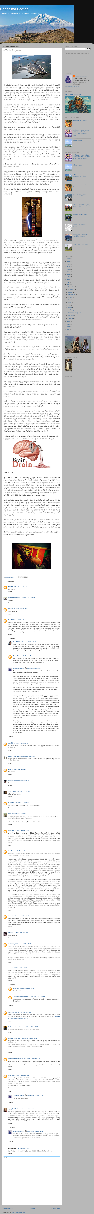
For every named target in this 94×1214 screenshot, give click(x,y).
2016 (68, 284)
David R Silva (17, 642)
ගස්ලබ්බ (10, 743)
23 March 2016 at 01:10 (28, 756)
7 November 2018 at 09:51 (28, 1109)
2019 (68, 277)
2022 (68, 269)
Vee (9, 851)
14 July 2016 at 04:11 (24, 1012)
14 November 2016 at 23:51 (28, 1038)
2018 (68, 279)
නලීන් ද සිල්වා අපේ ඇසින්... (81, 244)
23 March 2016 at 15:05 (24, 656)
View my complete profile (72, 86)
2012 (68, 329)
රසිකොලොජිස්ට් (13, 944)
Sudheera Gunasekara (15, 1027)
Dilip (9, 769)
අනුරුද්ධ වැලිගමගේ (14, 1109)
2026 (68, 259)
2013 (68, 326)
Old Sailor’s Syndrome (73, 94)
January (70, 318)
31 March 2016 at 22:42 (21, 932)
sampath (11, 968)
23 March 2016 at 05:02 (24, 780)
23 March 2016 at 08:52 (24, 791)
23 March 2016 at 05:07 (29, 642)
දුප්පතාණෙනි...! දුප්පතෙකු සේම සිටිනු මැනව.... (80, 235)
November (71, 289)
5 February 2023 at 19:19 (23, 1148)
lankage (10, 932)
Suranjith (11, 802)
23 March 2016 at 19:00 (22, 802)
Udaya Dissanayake (14, 756)
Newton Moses (13, 1012)
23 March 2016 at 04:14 (19, 769)
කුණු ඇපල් (71, 310)
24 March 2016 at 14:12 (22, 830)
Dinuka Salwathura (14, 597)
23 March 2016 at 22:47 (19, 813)
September (71, 294)
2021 (68, 272)
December (71, 287)
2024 (68, 264)
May (69, 302)
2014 (68, 324)
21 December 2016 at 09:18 (31, 1058)
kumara (10, 586)
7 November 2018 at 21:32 (35, 1131)
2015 (68, 321)
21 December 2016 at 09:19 (36, 996)
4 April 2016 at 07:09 (25, 944)
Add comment (8, 1158)
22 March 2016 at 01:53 (21, 586)
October (70, 292)
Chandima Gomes (14, 9)
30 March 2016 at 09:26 (22, 916)
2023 (68, 266)
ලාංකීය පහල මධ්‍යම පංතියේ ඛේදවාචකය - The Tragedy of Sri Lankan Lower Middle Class (81, 133)
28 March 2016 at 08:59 (18, 851)
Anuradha (11, 916)
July (69, 300)
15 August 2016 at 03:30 (27, 988)
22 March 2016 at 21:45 (21, 743)
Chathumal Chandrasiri (20, 996)
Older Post (56, 1209)
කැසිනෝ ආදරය (77, 140)
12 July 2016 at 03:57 (20, 968)
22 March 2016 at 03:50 (28, 597)
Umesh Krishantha (14, 1038)
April (69, 305)
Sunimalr (11, 1075)
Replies (12, 638)
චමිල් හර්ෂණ (12, 791)
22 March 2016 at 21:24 (19, 620)
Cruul (10, 620)
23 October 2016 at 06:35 (30, 1027)
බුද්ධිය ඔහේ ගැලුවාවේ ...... (81, 195)
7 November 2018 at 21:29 (35, 1095)
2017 (68, 282)
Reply (10, 591)
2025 (68, 261)
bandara (10, 608)
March (70, 307)
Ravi (9, 813)
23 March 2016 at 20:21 (34, 668)
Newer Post (8, 1209)
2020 (68, 274)
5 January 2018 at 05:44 (21, 1075)
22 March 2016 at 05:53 (21, 608)
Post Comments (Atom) (18, 1212)
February (71, 315)
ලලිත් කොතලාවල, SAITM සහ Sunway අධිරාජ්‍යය (81, 175)
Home (32, 1209)
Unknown (11, 830)
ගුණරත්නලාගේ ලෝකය (80, 214)
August (70, 297)
